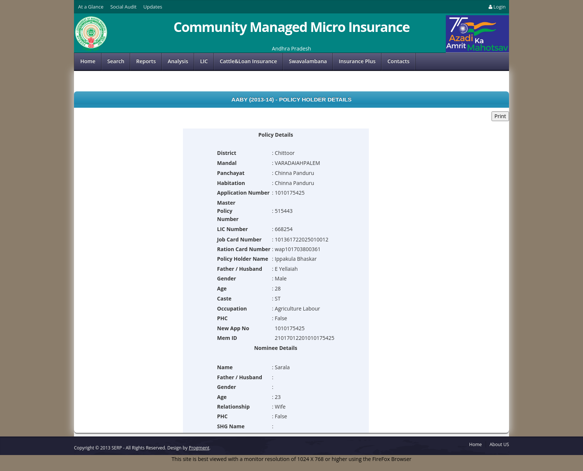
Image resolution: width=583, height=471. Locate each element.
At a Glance (90, 6)
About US (499, 444)
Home (88, 61)
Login (496, 6)
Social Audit (123, 6)
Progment (199, 448)
